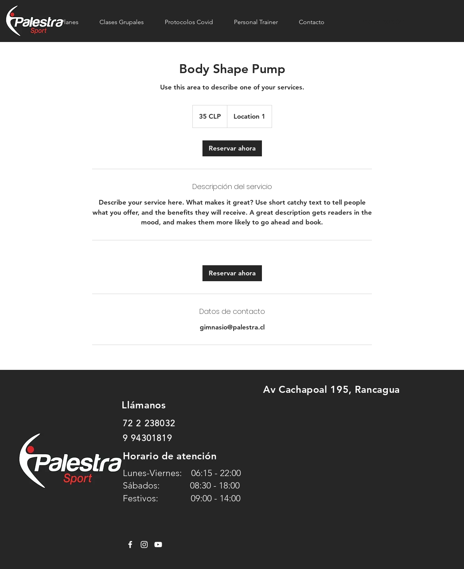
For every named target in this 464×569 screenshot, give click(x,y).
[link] (232, 148)
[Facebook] (130, 544)
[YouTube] (158, 544)
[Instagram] (144, 544)
